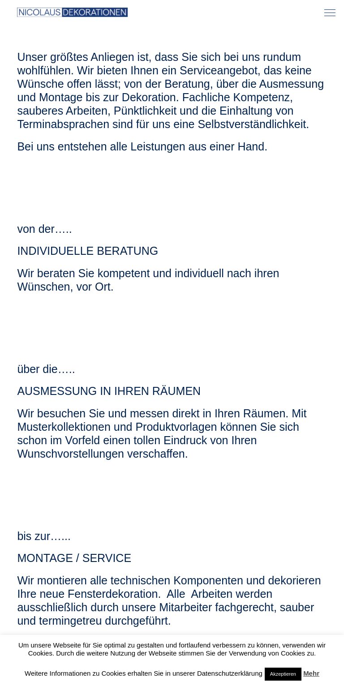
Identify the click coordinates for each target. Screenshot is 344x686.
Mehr (311, 673)
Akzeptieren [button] (283, 674)
